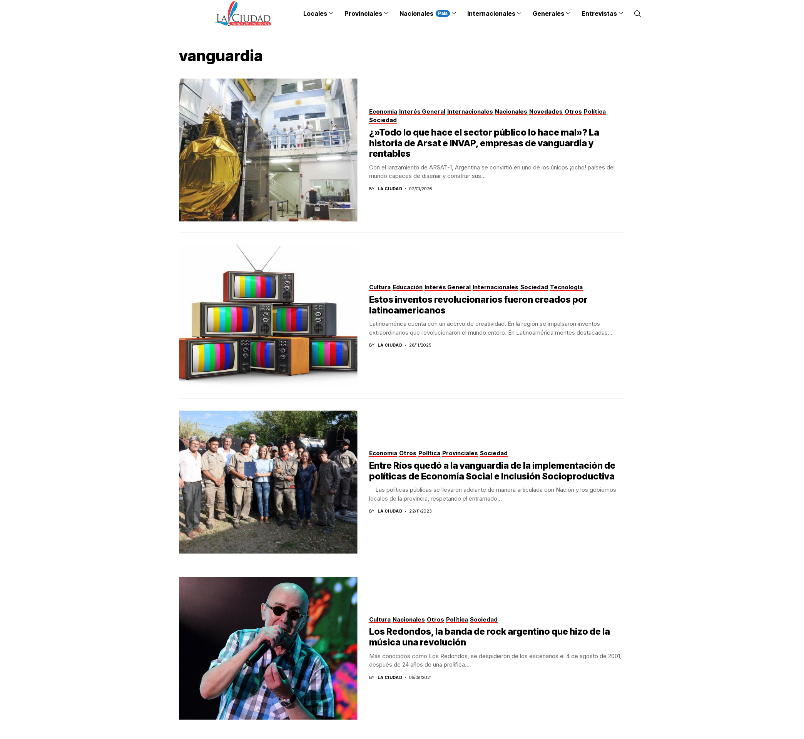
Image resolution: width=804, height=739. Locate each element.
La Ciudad (390, 188)
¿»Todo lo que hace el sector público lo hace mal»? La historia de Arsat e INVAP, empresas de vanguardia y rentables (484, 143)
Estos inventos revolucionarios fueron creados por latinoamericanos (478, 305)
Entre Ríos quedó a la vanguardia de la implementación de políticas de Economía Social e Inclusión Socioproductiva (492, 471)
